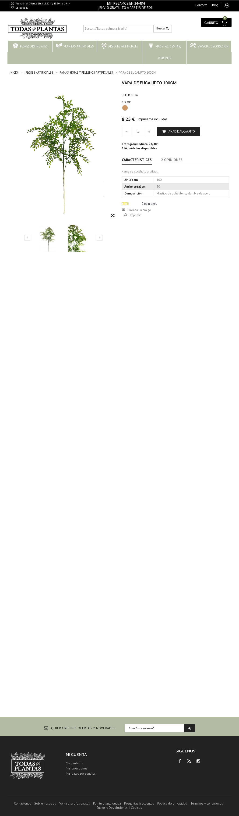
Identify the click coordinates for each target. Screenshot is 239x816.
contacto (201, 5)
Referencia (130, 95)
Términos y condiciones (206, 803)
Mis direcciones (76, 768)
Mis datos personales (81, 773)
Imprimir (135, 215)
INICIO (14, 73)
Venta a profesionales (74, 803)
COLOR (126, 102)
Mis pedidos (74, 763)
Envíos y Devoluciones (112, 807)
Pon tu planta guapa (107, 803)
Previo (27, 237)
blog (215, 5)
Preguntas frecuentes (139, 803)
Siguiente (99, 237)
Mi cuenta (76, 754)
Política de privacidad (172, 803)
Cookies (136, 807)
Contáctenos (22, 803)
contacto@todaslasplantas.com (37, 13)
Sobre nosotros (45, 803)
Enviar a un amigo (139, 210)
